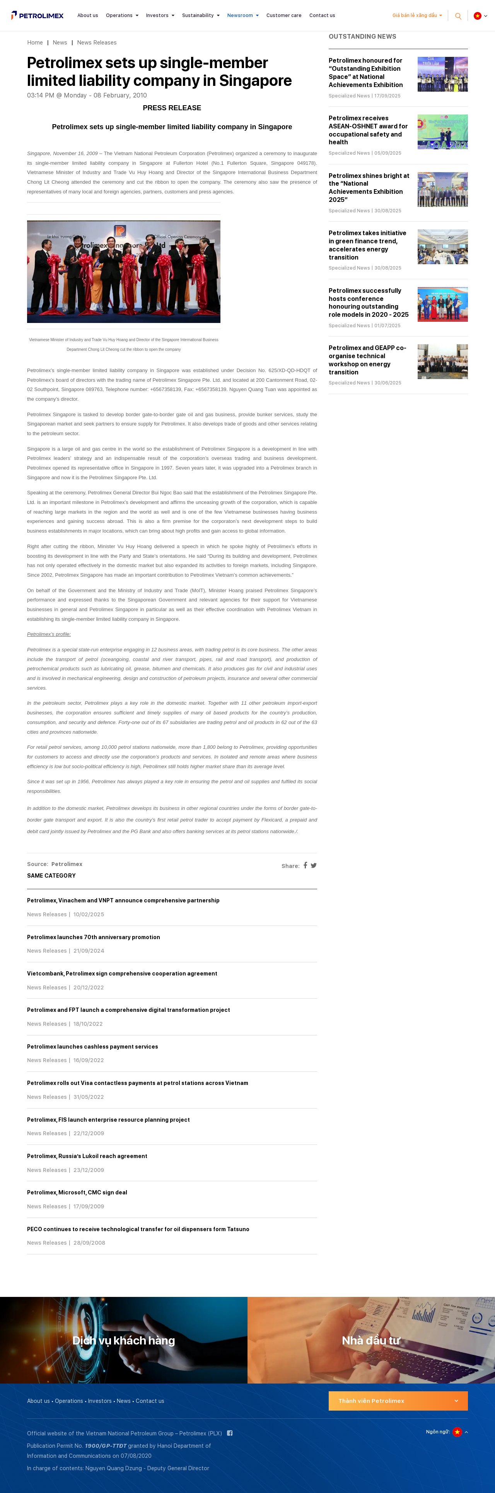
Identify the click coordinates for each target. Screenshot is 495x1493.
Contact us (322, 15)
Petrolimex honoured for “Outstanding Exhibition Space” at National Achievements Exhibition (366, 72)
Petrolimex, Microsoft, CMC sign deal (77, 1192)
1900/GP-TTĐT (105, 1446)
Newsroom (240, 15)
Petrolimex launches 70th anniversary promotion (93, 937)
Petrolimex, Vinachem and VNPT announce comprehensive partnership (123, 900)
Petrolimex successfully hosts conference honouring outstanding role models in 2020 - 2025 (369, 302)
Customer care (284, 15)
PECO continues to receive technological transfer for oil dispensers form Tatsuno (138, 1229)
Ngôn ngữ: (438, 1432)
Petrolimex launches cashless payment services (92, 1047)
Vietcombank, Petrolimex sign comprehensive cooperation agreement (122, 973)
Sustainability (198, 15)
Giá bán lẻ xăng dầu (415, 15)
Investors (157, 15)
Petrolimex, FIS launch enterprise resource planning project (108, 1120)
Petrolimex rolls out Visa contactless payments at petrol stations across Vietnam (137, 1083)
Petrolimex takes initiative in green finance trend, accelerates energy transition (367, 245)
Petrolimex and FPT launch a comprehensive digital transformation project (128, 1010)
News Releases (97, 42)
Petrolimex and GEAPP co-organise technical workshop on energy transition (367, 360)
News (60, 42)
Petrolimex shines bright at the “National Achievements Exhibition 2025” (369, 187)
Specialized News (349, 96)
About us (87, 15)
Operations (119, 15)
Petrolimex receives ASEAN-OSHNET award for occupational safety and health (368, 130)
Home (35, 42)
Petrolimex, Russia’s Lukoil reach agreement (87, 1156)
